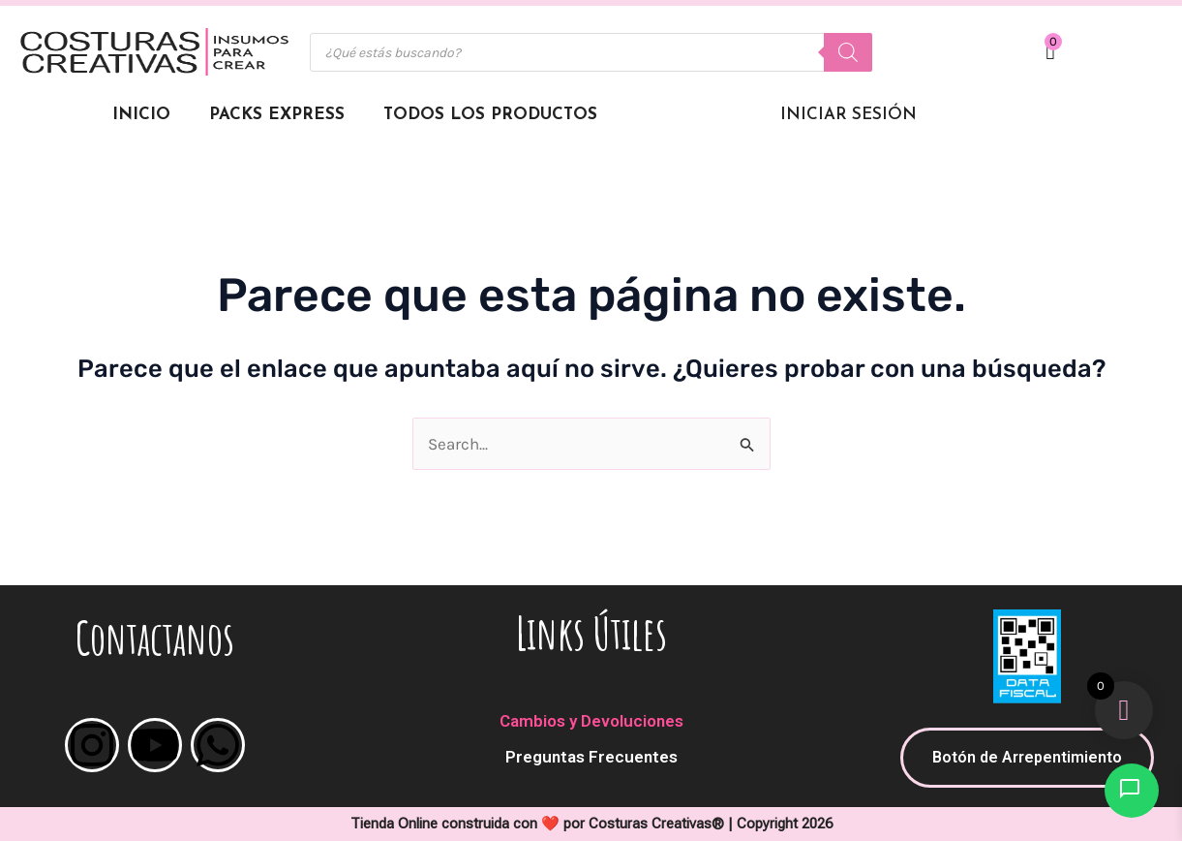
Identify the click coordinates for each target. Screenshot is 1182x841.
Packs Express (277, 115)
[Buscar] (848, 52)
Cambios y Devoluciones (591, 721)
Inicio (141, 115)
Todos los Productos (490, 115)
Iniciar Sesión (848, 115)
